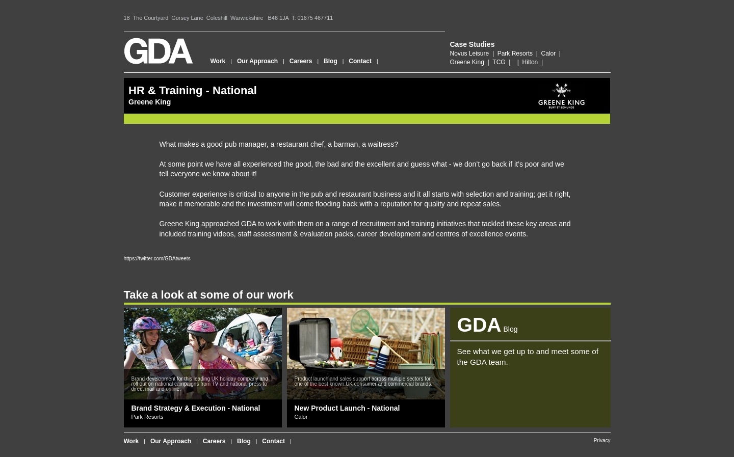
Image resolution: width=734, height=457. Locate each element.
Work (218, 61)
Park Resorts (515, 53)
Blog (330, 61)
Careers (301, 61)
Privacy (602, 440)
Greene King (467, 62)
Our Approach (257, 61)
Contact (360, 61)
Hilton (530, 62)
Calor (548, 53)
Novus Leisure (469, 53)
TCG (498, 62)
